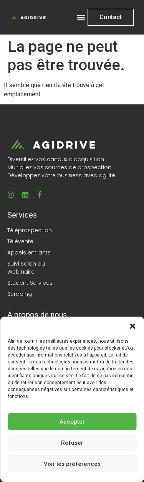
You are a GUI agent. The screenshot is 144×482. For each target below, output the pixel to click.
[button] (132, 326)
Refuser (72, 442)
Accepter (72, 421)
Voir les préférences (72, 464)
